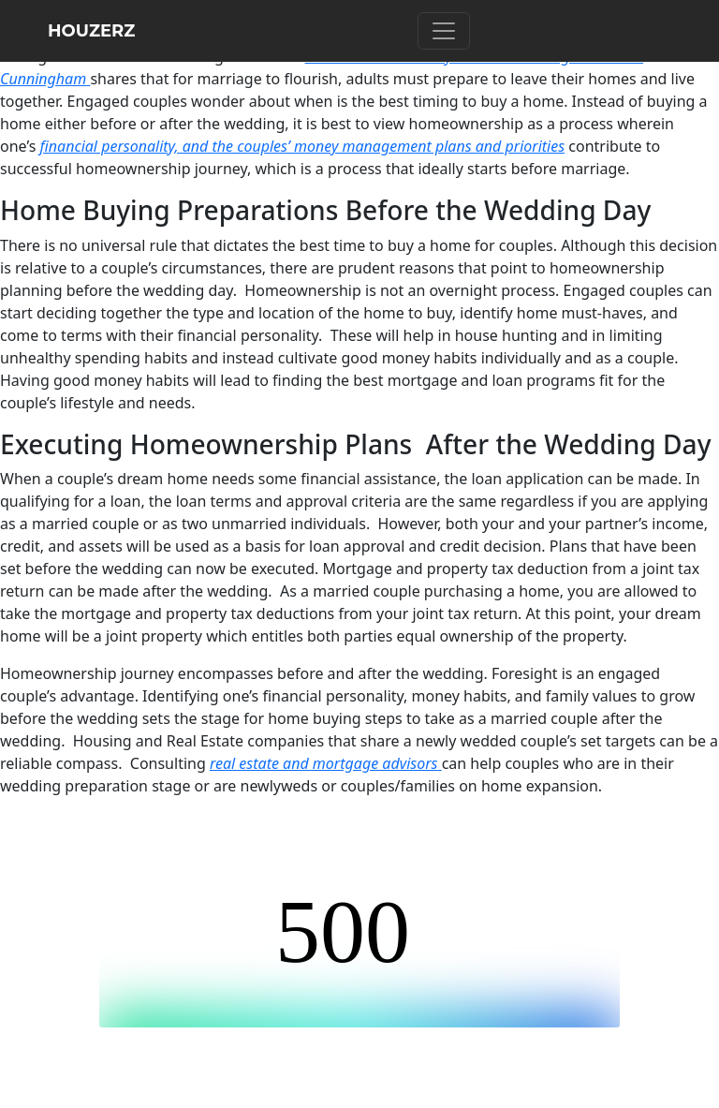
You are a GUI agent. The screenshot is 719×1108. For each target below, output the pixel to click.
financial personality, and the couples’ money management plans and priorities (302, 146)
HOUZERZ (91, 31)
